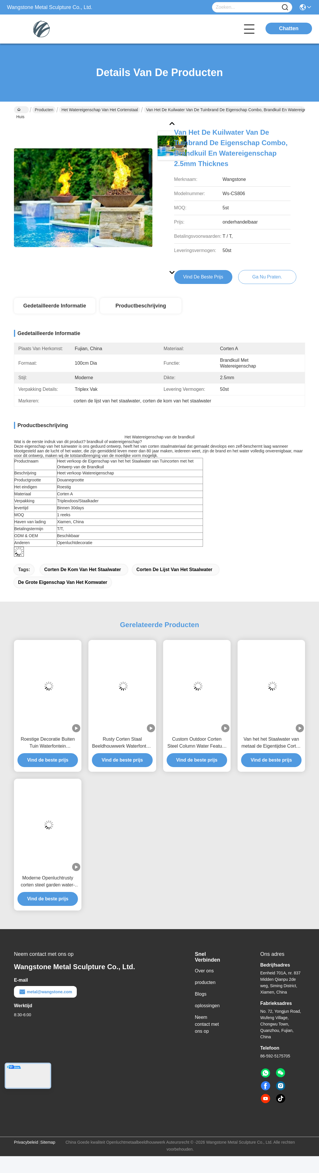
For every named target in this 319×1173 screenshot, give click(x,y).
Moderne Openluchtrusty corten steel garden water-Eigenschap (48, 881)
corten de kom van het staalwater (82, 569)
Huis (20, 110)
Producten (44, 109)
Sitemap (47, 1142)
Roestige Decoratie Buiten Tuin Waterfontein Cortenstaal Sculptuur (48, 743)
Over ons (204, 970)
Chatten (289, 28)
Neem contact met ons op (207, 1024)
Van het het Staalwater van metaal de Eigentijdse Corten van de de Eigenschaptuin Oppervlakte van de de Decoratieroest (271, 743)
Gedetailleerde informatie (54, 306)
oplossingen (207, 1005)
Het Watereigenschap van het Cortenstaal (99, 109)
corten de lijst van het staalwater (174, 569)
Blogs (200, 994)
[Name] (284, 7)
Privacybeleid (26, 1142)
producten (205, 982)
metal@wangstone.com (45, 992)
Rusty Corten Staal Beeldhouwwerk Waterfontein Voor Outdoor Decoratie (122, 743)
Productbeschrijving (140, 306)
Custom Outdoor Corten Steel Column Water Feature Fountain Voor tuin (196, 743)
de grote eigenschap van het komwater (62, 582)
